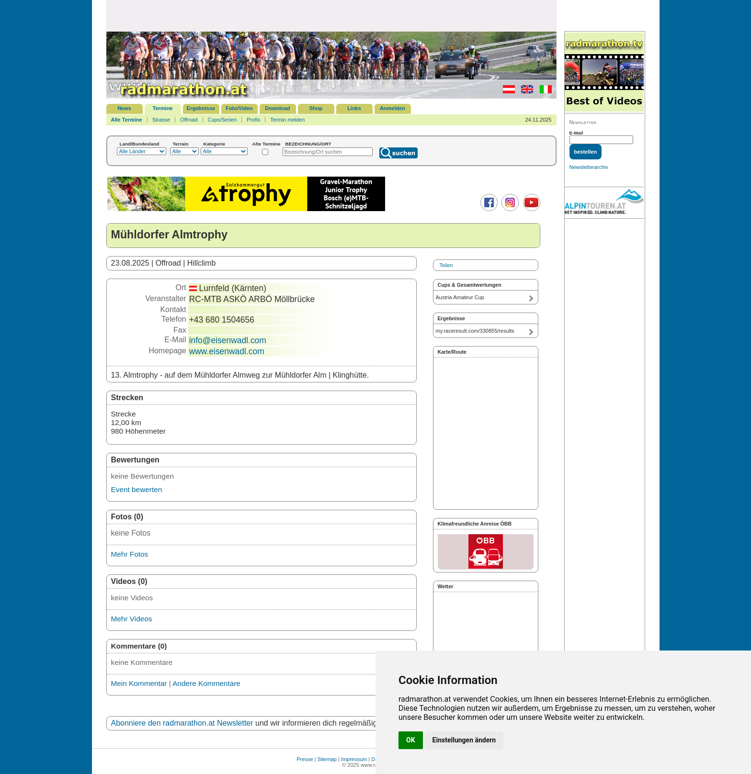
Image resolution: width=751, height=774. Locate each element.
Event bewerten (136, 489)
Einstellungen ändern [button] (464, 740)
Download (277, 108)
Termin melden (287, 120)
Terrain (181, 143)
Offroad (189, 120)
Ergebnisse (201, 108)
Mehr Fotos (129, 554)
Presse (304, 759)
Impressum (354, 759)
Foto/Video (239, 108)
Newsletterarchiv (588, 167)
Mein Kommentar (139, 683)
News (124, 108)
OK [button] (410, 740)
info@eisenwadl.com (227, 340)
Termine (163, 108)
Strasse (161, 120)
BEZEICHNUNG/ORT (308, 143)
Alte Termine (266, 143)
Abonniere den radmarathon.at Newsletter (182, 723)
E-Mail (576, 132)
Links (354, 108)
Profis (253, 120)
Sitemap (327, 759)
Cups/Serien (222, 120)
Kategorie (215, 143)
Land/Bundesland (139, 143)
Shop (316, 108)
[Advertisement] (331, 15)
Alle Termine (126, 120)
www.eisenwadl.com (226, 351)
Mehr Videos (131, 619)
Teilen (446, 265)
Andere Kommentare (206, 683)
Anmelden (392, 108)
